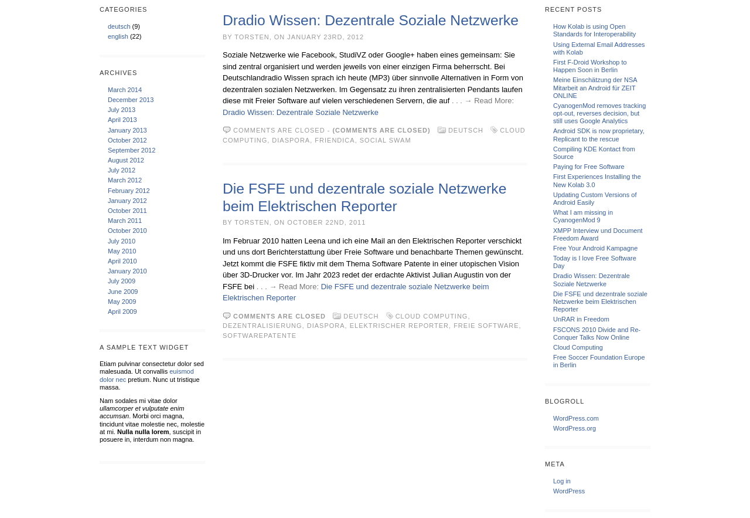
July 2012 (121, 170)
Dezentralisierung (262, 325)
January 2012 (127, 200)
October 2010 (127, 230)
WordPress (569, 491)
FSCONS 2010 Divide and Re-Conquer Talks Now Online (596, 333)
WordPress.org (574, 428)
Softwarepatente (259, 335)
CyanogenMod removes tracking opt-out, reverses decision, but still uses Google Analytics (599, 113)
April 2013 (122, 119)
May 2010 (122, 251)
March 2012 (125, 180)
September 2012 (131, 150)
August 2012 (126, 160)
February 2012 (129, 190)
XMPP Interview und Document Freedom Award (598, 234)
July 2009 (121, 281)
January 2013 (127, 130)
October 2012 (127, 140)
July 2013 (121, 109)
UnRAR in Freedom (581, 319)
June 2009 (123, 291)
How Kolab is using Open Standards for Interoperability (594, 30)
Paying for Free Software (589, 166)
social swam (385, 140)
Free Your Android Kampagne (595, 248)
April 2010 (122, 261)
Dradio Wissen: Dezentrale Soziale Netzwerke (371, 20)
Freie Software (486, 325)
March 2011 (125, 220)
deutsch (119, 26)
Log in (562, 481)
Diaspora (291, 140)
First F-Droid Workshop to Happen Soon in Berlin (590, 66)
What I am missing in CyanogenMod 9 (583, 216)
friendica (334, 140)
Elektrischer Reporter (399, 325)
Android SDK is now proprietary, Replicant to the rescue (599, 134)
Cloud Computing (432, 316)
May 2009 (122, 301)
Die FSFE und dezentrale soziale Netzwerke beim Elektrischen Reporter (600, 301)
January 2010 (127, 271)
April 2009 (122, 311)
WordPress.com (576, 418)
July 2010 (121, 241)
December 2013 (131, 99)
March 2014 (125, 89)
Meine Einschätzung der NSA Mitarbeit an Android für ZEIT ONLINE (595, 87)
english (118, 36)
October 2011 (127, 210)
